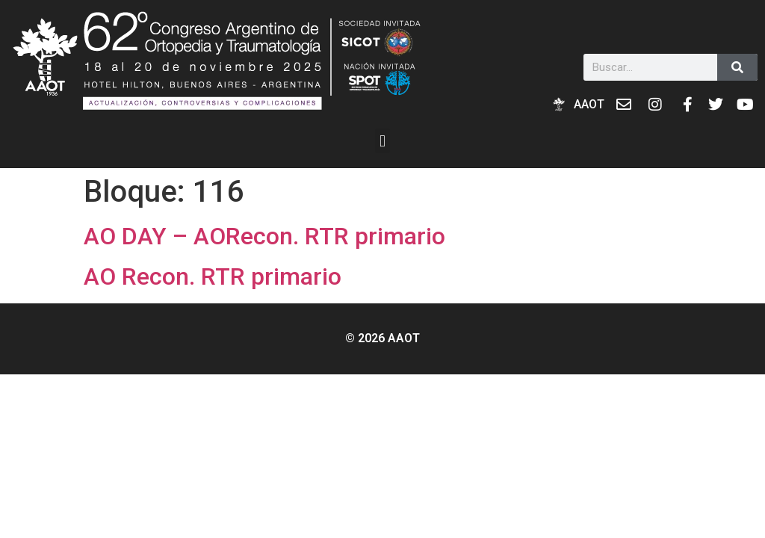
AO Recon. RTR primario (212, 276)
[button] (382, 141)
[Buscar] (737, 67)
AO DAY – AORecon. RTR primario (264, 236)
